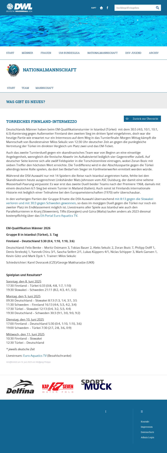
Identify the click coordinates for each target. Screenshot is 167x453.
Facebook (107, 8)
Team (25, 88)
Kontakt (145, 421)
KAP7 (93, 7)
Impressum (147, 426)
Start (101, 8)
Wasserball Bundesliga (19, 7)
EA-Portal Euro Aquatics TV (58, 215)
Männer (27, 53)
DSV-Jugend (133, 53)
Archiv (153, 53)
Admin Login (147, 437)
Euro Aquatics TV (35, 355)
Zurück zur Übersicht (145, 118)
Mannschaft (44, 88)
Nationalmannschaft (102, 53)
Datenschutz (147, 432)
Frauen (46, 53)
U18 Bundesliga (69, 53)
